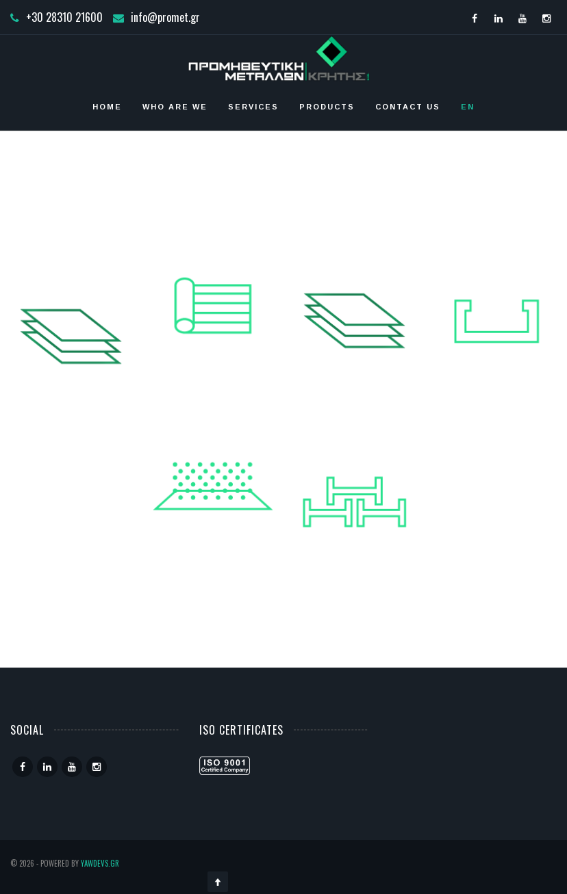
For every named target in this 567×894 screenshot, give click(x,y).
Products (327, 107)
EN (468, 107)
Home (107, 107)
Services (253, 107)
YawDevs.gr (100, 863)
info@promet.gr (165, 17)
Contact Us (407, 107)
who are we (174, 107)
